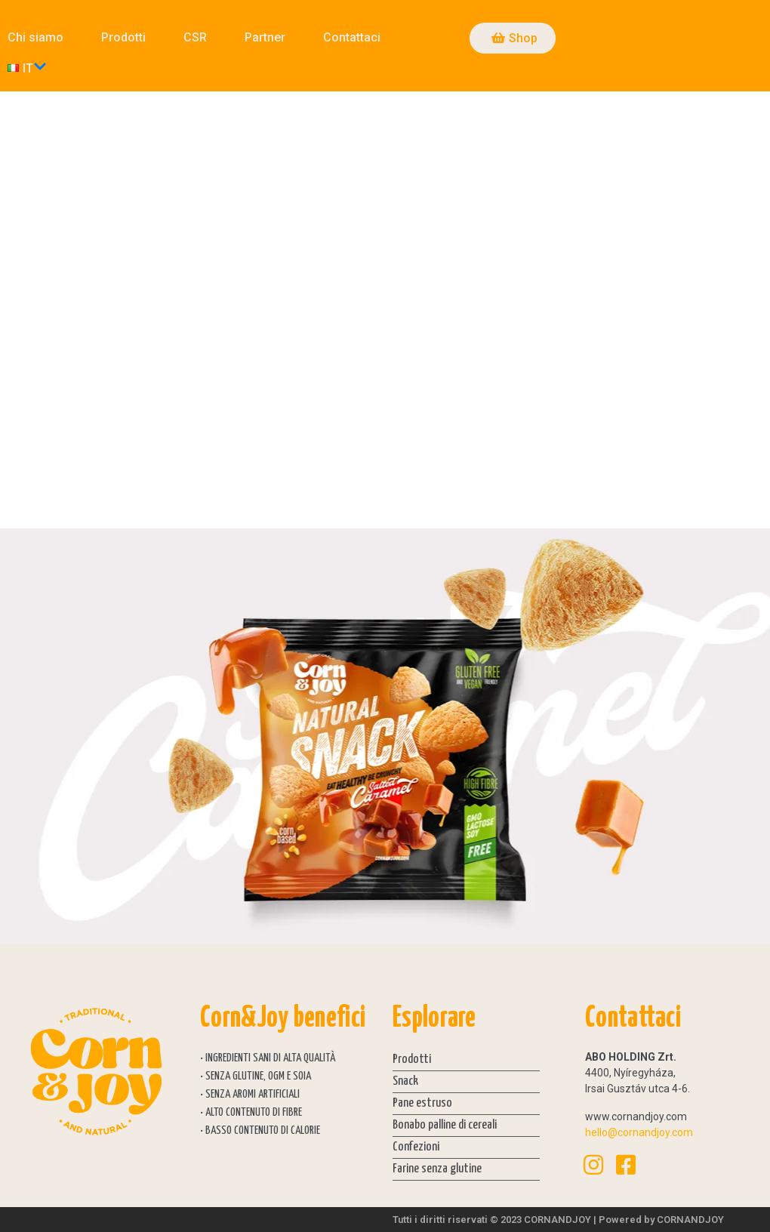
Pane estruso (422, 1103)
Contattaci (351, 37)
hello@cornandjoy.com (639, 1132)
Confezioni (416, 1147)
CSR (195, 37)
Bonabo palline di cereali (445, 1125)
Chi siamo (35, 37)
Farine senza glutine (437, 1169)
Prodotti (123, 37)
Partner (265, 37)
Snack (405, 1081)
